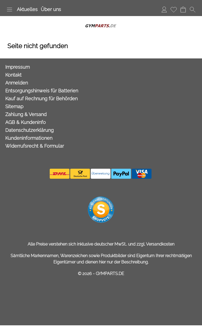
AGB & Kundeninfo (25, 122)
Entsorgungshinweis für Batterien (41, 90)
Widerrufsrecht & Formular (34, 146)
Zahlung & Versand (26, 114)
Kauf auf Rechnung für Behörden (41, 98)
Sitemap (14, 106)
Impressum (17, 67)
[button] (9, 9)
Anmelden (164, 9)
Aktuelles (27, 9)
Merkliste (173, 9)
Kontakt (13, 75)
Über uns (51, 9)
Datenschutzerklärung (29, 130)
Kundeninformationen (28, 138)
